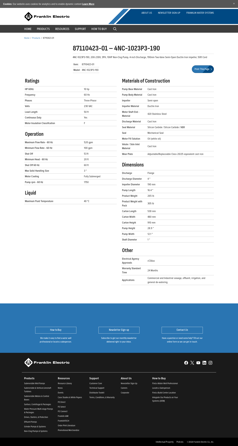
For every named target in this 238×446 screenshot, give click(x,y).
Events (60, 392)
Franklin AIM (63, 416)
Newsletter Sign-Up (129, 383)
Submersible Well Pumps (34, 383)
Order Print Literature (66, 425)
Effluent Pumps (30, 421)
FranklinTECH (63, 420)
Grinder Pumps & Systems (35, 426)
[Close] (234, 3)
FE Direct (61, 402)
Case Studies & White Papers (70, 397)
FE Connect (62, 411)
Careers (124, 387)
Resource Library (65, 383)
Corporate (125, 392)
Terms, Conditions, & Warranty (102, 397)
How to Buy (99, 29)
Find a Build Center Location (164, 392)
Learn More (88, 4)
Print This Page (204, 69)
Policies (180, 441)
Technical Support (96, 387)
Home (27, 29)
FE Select (62, 406)
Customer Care (95, 383)
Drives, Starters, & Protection (36, 417)
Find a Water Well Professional (165, 383)
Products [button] (43, 29)
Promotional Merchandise (68, 430)
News (60, 387)
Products (36, 38)
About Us (146, 13)
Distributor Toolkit (96, 392)
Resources (62, 29)
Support (80, 29)
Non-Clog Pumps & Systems (36, 431)
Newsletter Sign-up (169, 13)
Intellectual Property (165, 441)
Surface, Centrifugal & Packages (37, 404)
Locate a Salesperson (161, 387)
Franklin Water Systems (200, 13)
